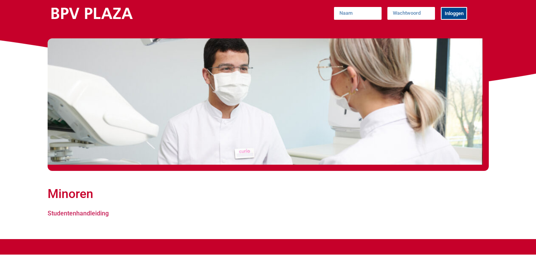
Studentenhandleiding (78, 213)
